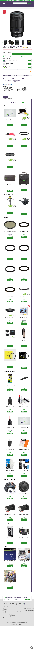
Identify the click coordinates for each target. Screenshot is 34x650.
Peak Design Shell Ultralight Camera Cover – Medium (10, 514)
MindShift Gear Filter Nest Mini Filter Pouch (24, 184)
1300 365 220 (26, 606)
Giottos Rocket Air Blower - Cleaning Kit (24, 406)
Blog (23, 0)
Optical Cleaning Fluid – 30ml (10, 449)
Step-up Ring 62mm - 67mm (24, 231)
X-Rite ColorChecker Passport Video (24, 537)
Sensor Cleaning (11, 614)
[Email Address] (9, 599)
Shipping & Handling (5, 606)
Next (31, 42)
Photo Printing (27, 0)
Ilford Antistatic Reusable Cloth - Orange (24, 449)
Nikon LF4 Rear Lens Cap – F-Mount (24, 493)
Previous (2, 42)
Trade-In (30, 0)
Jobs (3, 610)
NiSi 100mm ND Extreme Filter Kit (24, 317)
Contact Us (7, 0)
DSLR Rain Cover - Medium (10, 493)
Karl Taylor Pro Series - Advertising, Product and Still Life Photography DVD (10, 561)
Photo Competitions (11, 612)
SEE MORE (17, 69)
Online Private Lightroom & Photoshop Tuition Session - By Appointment (24, 561)
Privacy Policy (4, 612)
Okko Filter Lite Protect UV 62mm (10, 361)
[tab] (5, 97)
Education (10, 98)
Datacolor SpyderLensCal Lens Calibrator (10, 537)
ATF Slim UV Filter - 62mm (24, 296)
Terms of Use (4, 611)
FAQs (22, 0)
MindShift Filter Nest (10, 184)
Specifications (17, 96)
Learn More (15, 75)
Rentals (10, 613)
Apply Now (6, 75)
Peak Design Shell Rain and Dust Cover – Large (24, 514)
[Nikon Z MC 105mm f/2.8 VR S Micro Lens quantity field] (7, 54)
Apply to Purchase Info (26, 75)
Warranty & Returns (5, 607)
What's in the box (24, 96)
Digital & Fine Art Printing (11, 605)
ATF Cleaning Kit (7, 66)
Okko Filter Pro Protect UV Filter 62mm (24, 361)
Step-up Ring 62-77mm (10, 296)
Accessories (5, 96)
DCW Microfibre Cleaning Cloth (9, 63)
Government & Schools (11, 610)
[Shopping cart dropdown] (29, 3)
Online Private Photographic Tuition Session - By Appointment (10, 582)
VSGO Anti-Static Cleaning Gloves (10, 470)
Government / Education (18, 0)
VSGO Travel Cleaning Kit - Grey (24, 470)
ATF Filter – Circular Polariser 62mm (10, 317)
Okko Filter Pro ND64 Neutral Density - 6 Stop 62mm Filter (24, 340)
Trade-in (10, 616)
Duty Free (13, 0)
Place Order (10, 433)
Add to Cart (29, 60)
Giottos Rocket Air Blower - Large (10, 406)
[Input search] (19, 3)
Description (11, 96)
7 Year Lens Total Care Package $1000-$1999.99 (11, 60)
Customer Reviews (5, 609)
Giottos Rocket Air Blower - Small (10, 427)
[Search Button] (26, 3)
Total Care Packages (12, 615)
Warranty (5, 98)
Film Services (11, 609)
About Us (10, 0)
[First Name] (20, 599)
